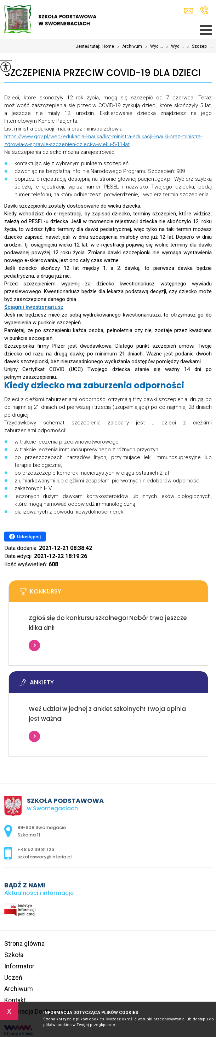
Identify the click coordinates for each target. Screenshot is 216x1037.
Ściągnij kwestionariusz (33, 307)
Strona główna (24, 943)
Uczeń (13, 977)
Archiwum (128, 46)
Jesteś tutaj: (89, 46)
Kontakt (15, 1000)
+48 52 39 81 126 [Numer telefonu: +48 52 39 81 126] (35, 849)
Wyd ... (152, 46)
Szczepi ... (198, 46)
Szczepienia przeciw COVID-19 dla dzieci (102, 73)
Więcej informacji (34, 645)
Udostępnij (25, 536)
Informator (19, 966)
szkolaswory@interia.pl (188, 10)
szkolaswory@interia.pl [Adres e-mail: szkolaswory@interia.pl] (44, 856)
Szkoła (13, 954)
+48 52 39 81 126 (204, 10)
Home (108, 46)
